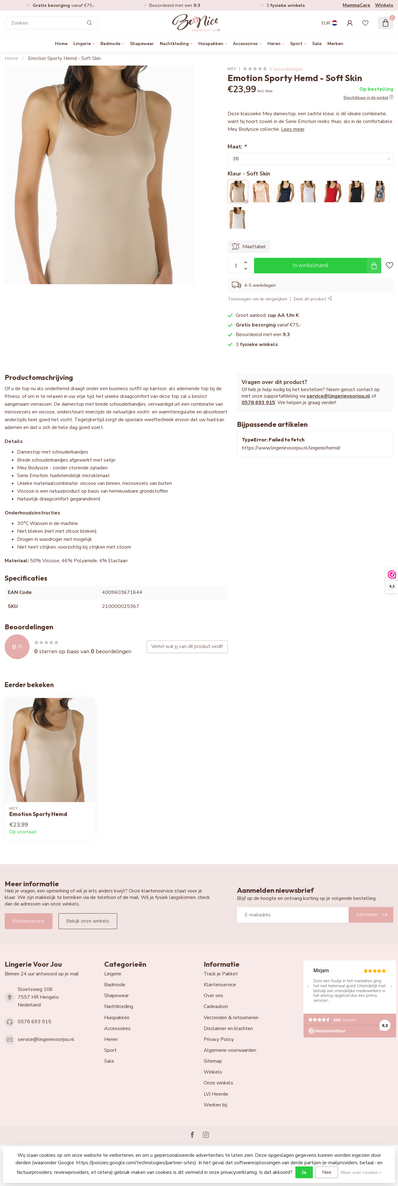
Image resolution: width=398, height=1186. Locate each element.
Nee (326, 1172)
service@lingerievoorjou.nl (338, 396)
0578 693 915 (258, 402)
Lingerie (82, 44)
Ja (304, 1172)
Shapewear (142, 44)
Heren (273, 44)
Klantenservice (28, 921)
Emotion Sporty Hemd (38, 814)
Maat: (237, 146)
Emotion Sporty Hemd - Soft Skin (64, 58)
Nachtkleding (174, 44)
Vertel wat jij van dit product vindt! (187, 646)
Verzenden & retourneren (231, 1017)
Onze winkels (218, 1082)
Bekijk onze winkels (88, 921)
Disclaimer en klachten (228, 1028)
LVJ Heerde (216, 1094)
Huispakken (210, 44)
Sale (317, 44)
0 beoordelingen (286, 69)
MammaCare (356, 5)
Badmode (110, 44)
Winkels (384, 5)
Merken (335, 44)
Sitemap (213, 1061)
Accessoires (245, 44)
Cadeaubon (216, 1006)
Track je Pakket (221, 973)
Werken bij (215, 1105)
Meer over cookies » (361, 1172)
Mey (232, 69)
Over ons (213, 995)
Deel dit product (313, 299)
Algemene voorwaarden (230, 1050)
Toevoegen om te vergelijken (257, 299)
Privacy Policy (219, 1039)
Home (61, 44)
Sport (296, 44)
